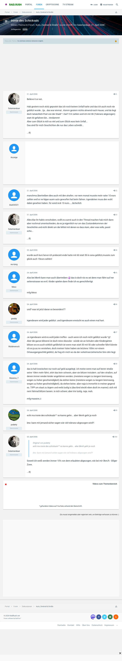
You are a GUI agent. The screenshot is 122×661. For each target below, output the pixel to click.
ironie (25, 29)
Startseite (61, 625)
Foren (39, 4)
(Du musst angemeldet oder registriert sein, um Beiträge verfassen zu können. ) (89, 514)
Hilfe (78, 625)
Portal (28, 4)
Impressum (109, 625)
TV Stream (68, 4)
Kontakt (70, 625)
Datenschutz (97, 625)
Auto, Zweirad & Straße (47, 25)
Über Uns (86, 625)
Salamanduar (83, 25)
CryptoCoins (52, 4)
